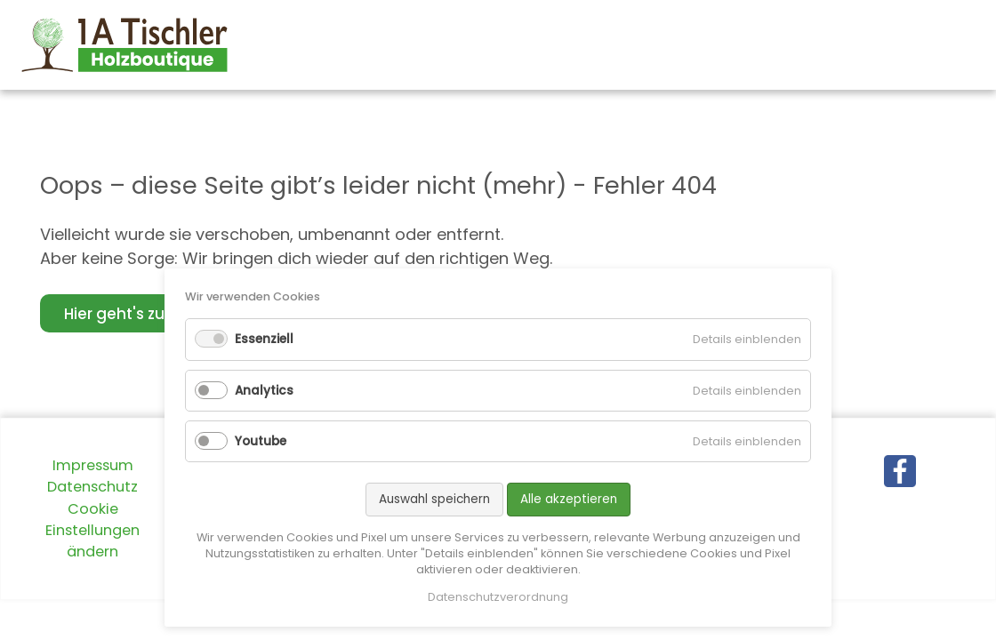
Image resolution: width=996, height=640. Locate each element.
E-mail (926, 507)
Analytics (264, 390)
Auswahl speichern (434, 499)
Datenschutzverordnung (498, 596)
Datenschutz (92, 486)
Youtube (260, 441)
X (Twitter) (890, 507)
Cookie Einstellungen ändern (92, 531)
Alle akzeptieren (568, 499)
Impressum (92, 465)
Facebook (854, 507)
